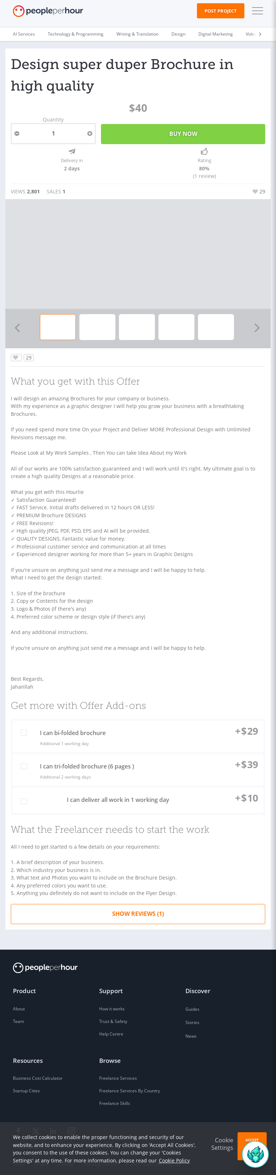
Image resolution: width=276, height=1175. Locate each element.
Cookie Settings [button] (222, 1144)
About (19, 1005)
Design (178, 34)
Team (18, 1017)
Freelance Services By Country (129, 1087)
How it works (112, 1005)
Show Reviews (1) (138, 910)
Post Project (220, 11)
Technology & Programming (76, 34)
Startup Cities (26, 1087)
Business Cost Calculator (38, 1074)
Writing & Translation (137, 34)
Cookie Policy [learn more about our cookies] (174, 1160)
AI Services (24, 34)
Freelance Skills (114, 1099)
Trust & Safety (113, 1017)
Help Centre (111, 1030)
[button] (256, 11)
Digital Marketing (215, 34)
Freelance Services (118, 1074)
